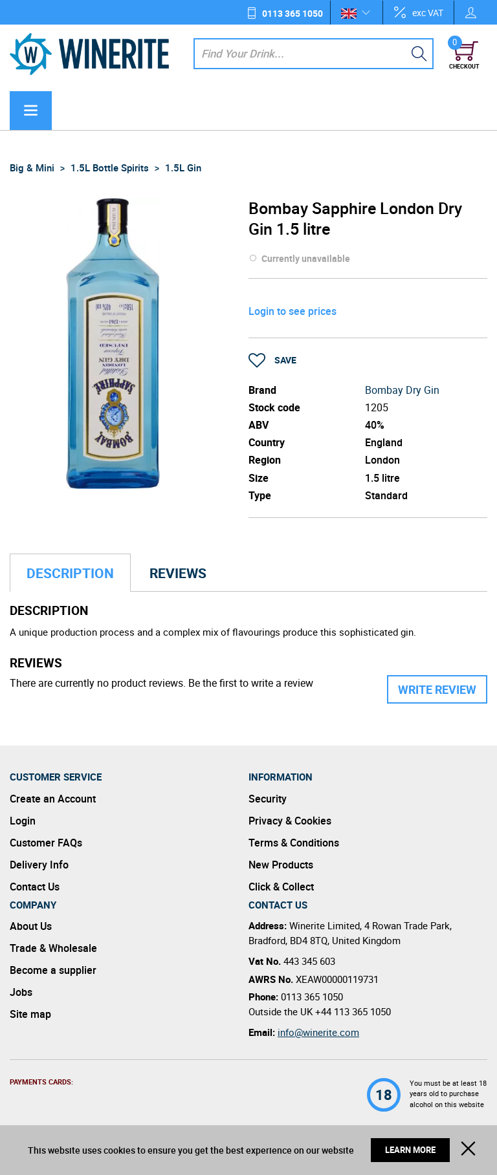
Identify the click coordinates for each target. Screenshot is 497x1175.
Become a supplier (53, 970)
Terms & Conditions (293, 842)
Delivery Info (39, 864)
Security (267, 799)
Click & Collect (281, 886)
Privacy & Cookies (289, 821)
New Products (280, 864)
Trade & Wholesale (53, 948)
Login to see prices (292, 311)
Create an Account (53, 799)
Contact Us (35, 886)
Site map (30, 1014)
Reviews (177, 573)
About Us (31, 926)
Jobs (21, 992)
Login (23, 821)
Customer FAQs (46, 842)
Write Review (437, 689)
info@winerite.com (318, 1032)
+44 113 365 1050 (353, 1011)
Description (70, 573)
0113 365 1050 (292, 13)
